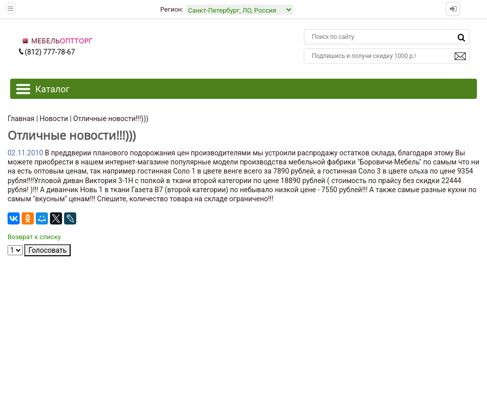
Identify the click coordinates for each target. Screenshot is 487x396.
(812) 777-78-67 (46, 52)
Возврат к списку (34, 237)
